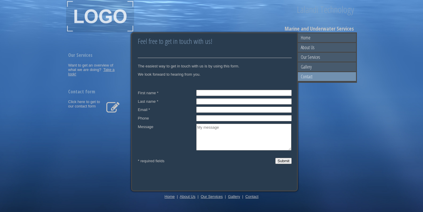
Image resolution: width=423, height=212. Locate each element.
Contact (307, 76)
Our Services (310, 57)
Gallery (306, 67)
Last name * (148, 101)
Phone (143, 118)
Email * (144, 109)
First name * (148, 93)
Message (145, 127)
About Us (307, 47)
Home (305, 37)
